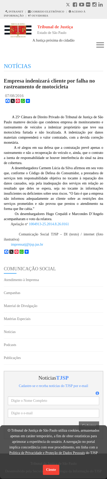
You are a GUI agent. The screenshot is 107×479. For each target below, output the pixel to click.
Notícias (10, 332)
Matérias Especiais (17, 319)
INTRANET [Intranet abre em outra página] (14, 11)
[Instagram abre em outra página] (94, 5)
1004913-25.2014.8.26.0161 (49, 224)
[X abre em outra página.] (68, 5)
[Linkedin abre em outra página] (100, 5)
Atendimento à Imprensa (21, 280)
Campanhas (12, 293)
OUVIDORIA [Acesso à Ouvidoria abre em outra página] (38, 15)
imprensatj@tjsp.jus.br (27, 244)
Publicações (12, 358)
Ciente (51, 470)
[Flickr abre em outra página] (88, 5)
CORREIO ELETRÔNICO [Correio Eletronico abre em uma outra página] (46, 11)
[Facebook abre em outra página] (75, 5)
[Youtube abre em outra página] (82, 5)
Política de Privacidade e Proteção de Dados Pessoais (47, 453)
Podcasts (10, 345)
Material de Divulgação (20, 306)
